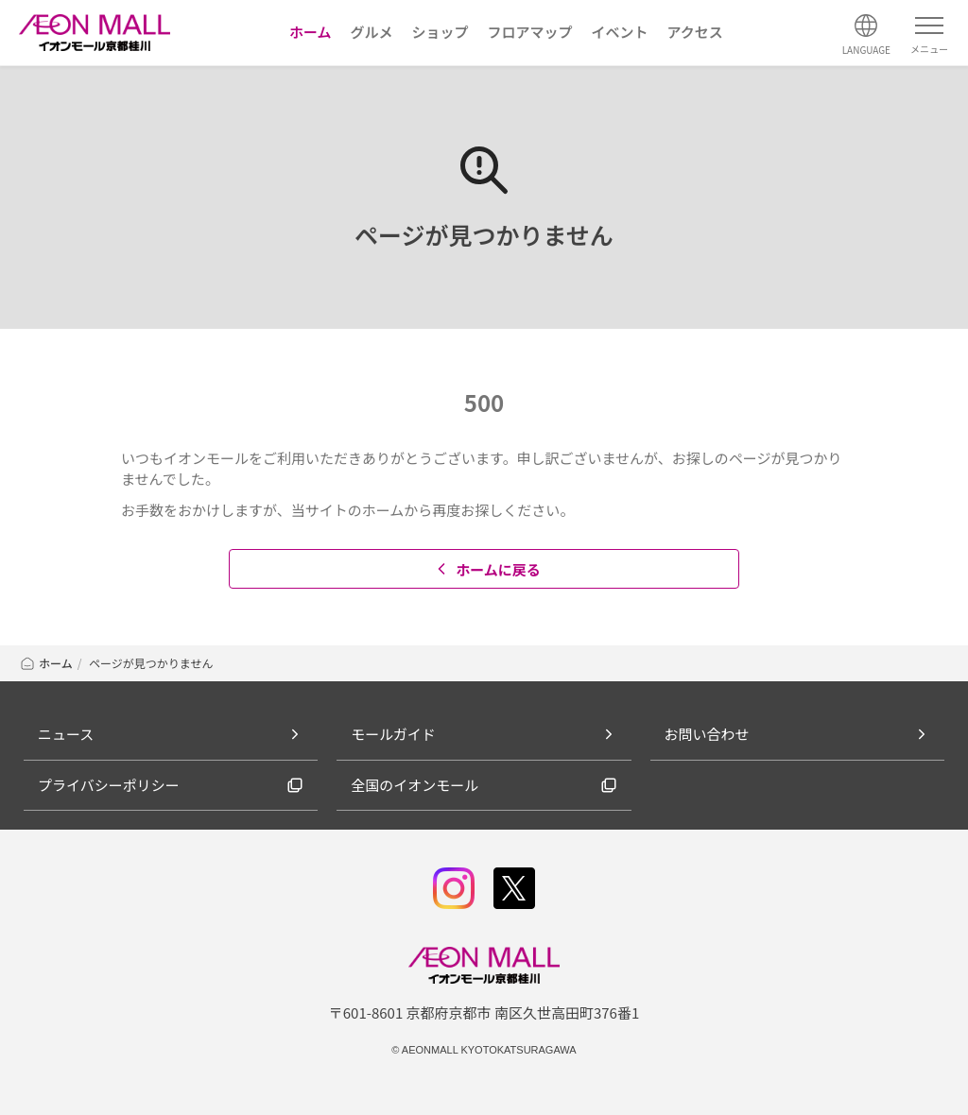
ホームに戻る (486, 569)
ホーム (46, 663)
